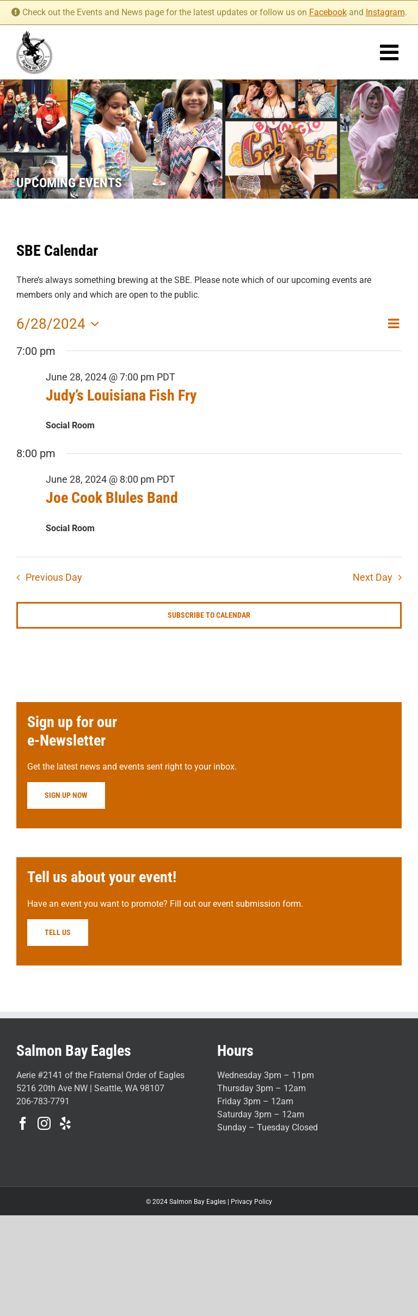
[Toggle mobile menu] (391, 52)
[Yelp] (65, 1123)
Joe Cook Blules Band (112, 498)
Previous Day (54, 577)
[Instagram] (44, 1123)
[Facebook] (22, 1123)
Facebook (328, 12)
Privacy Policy (251, 1202)
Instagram (385, 12)
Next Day (372, 577)
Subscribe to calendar (209, 615)
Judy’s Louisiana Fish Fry (121, 395)
